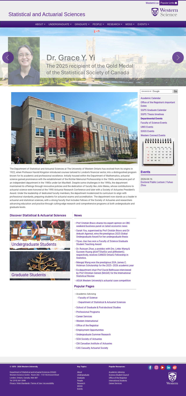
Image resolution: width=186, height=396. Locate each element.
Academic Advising (117, 372)
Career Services (84, 316)
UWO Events (147, 127)
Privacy (13, 383)
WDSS (128, 24)
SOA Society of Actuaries (89, 339)
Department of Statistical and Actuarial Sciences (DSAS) (33, 372)
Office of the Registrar (87, 325)
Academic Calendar (151, 98)
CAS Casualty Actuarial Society (92, 348)
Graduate (81, 24)
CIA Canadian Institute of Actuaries (94, 343)
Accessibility (48, 383)
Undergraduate (59, 24)
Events (142, 24)
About (39, 24)
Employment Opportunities (90, 330)
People (97, 24)
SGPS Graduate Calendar (153, 110)
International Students (118, 380)
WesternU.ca (152, 3)
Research (113, 24)
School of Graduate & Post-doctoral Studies (98, 307)
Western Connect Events (153, 135)
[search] (156, 91)
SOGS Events (147, 131)
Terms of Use (36, 383)
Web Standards (23, 383)
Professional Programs (88, 312)
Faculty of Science (87, 297)
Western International (87, 321)
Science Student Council (119, 375)
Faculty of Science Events (154, 122)
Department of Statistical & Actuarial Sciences (102, 302)
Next (178, 57)
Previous (8, 57)
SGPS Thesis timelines (152, 114)
